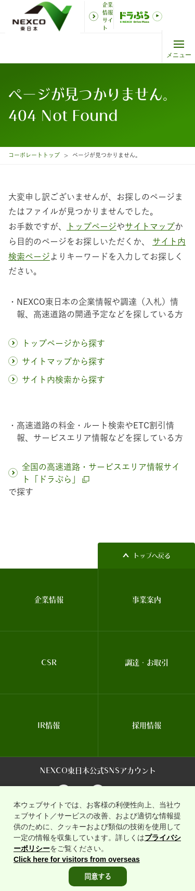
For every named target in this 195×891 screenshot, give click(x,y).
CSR (49, 662)
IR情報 (48, 725)
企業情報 (48, 599)
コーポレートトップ (34, 155)
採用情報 (146, 725)
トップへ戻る (152, 555)
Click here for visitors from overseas (77, 871)
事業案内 (146, 599)
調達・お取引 (146, 662)
